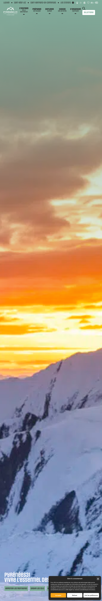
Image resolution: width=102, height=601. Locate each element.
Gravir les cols (37, 588)
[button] (98, 579)
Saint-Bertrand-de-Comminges (43, 3)
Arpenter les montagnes (16, 588)
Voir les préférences (91, 595)
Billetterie (89, 12)
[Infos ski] (84, 3)
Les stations (66, 2)
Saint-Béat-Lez (20, 3)
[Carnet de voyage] (88, 3)
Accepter (58, 595)
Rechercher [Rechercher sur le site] (83, 8)
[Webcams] (77, 3)
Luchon (6, 3)
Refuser (74, 595)
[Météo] (81, 3)
